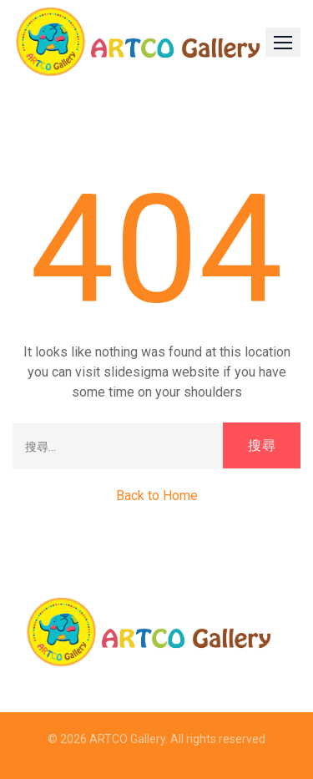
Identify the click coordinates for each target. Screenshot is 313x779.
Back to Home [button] (157, 495)
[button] (282, 42)
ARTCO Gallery (127, 739)
